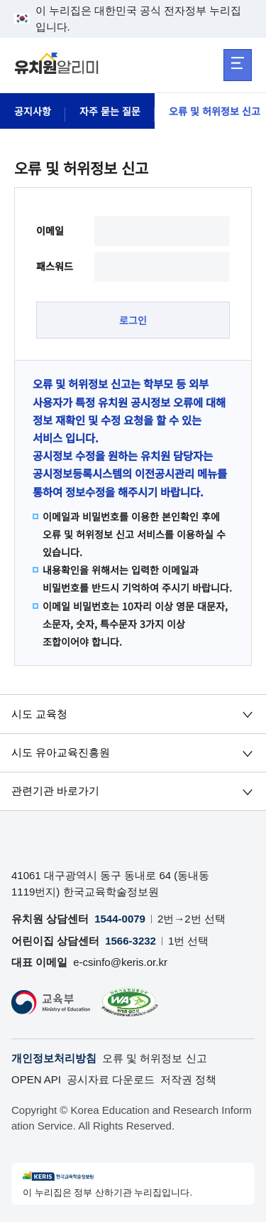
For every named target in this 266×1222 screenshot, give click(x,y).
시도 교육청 (39, 714)
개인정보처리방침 (53, 1058)
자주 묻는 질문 (109, 111)
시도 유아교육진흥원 (60, 753)
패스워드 (54, 266)
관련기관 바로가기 (55, 791)
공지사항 (32, 111)
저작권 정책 (188, 1079)
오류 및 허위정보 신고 (154, 1058)
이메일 (50, 230)
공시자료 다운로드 (111, 1079)
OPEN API (36, 1079)
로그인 (133, 320)
